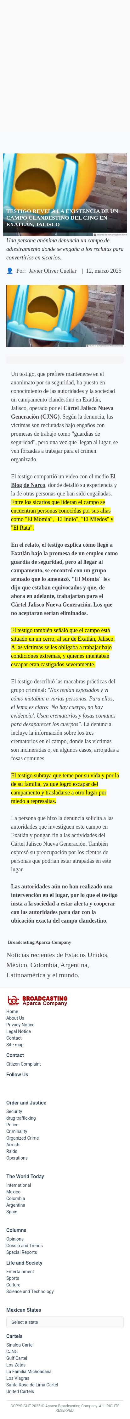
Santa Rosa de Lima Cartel (32, 1384)
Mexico (13, 1191)
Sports (12, 1278)
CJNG (12, 1351)
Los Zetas (15, 1364)
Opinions (15, 1239)
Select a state (24, 1322)
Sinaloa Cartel (20, 1344)
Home (12, 1011)
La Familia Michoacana (29, 1371)
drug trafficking (21, 1118)
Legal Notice (18, 1031)
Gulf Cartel (16, 1358)
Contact (14, 1038)
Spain (11, 1211)
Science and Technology (30, 1291)
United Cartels (20, 1391)
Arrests (13, 1144)
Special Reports (21, 1252)
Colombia (15, 1198)
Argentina (15, 1205)
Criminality (16, 1131)
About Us (15, 1018)
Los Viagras (17, 1378)
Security (14, 1111)
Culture (13, 1284)
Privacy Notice (20, 1024)
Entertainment (20, 1271)
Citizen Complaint (23, 1064)
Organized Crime (22, 1138)
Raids (11, 1151)
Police (12, 1124)
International (18, 1185)
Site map (15, 1044)
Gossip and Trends (24, 1245)
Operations (17, 1158)
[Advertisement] (65, 65)
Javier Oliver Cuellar (52, 271)
